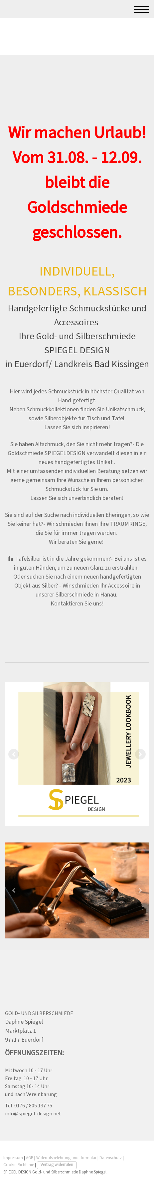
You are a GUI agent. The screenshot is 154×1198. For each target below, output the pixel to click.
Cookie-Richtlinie (18, 1165)
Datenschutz (110, 1158)
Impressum (13, 1158)
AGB (29, 1158)
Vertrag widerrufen (57, 1165)
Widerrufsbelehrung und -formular (66, 1158)
